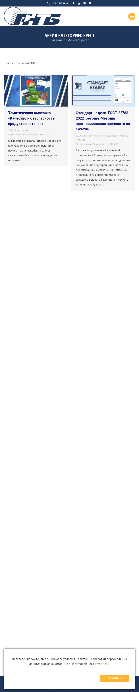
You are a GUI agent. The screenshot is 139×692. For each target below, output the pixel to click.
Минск (26, 130)
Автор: (23, 134)
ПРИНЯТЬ (115, 678)
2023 (10, 130)
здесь (105, 664)
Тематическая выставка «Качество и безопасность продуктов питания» (31, 118)
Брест (17, 130)
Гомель (105, 135)
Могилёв (80, 139)
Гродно (114, 135)
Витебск (95, 135)
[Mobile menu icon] (131, 16)
